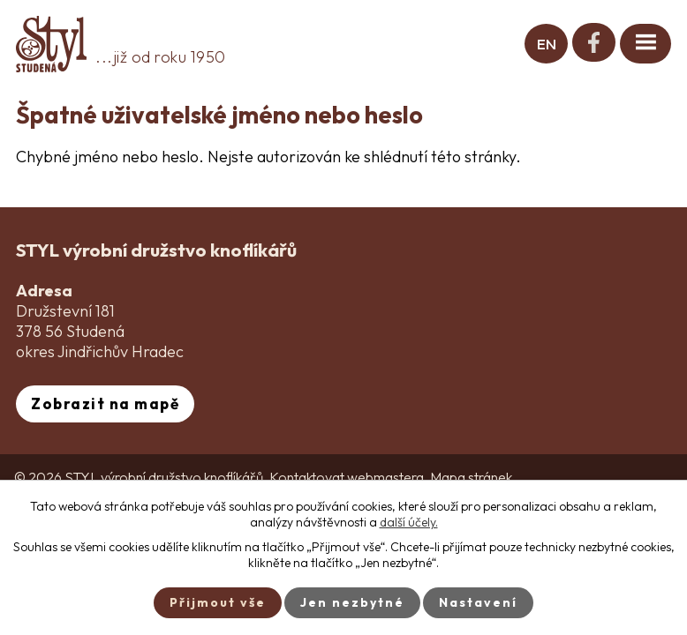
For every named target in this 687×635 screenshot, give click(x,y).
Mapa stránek (471, 477)
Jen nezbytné (352, 602)
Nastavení (478, 602)
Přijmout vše (218, 602)
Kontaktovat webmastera (346, 477)
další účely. (409, 522)
